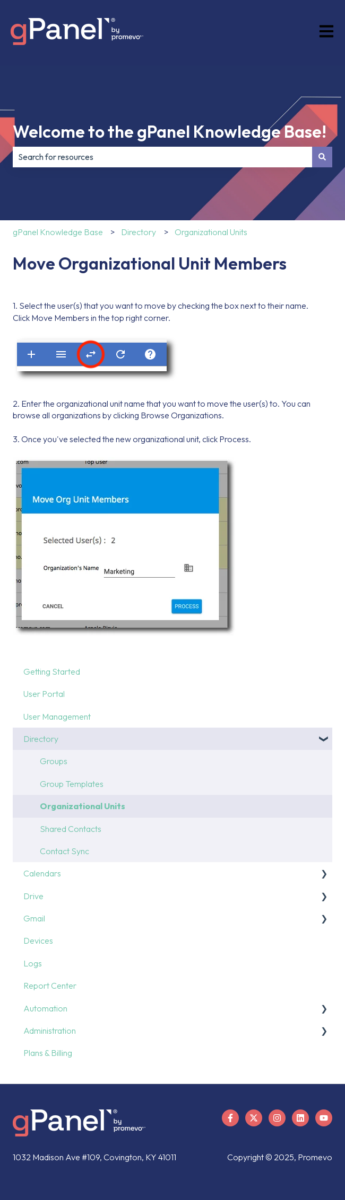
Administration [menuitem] (49, 1030)
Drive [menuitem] (33, 896)
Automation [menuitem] (45, 1008)
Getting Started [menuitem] (51, 671)
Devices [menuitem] (38, 940)
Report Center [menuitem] (49, 985)
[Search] (322, 157)
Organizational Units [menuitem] (82, 806)
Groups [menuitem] (53, 761)
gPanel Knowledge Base (58, 232)
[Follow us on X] (253, 1117)
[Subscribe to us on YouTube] (323, 1117)
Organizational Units (211, 232)
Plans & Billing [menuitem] (47, 1052)
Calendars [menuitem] (42, 873)
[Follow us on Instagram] (277, 1117)
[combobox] (162, 157)
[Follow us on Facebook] (230, 1117)
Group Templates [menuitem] (72, 783)
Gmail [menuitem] (34, 918)
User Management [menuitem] (57, 716)
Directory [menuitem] (40, 738)
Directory (138, 232)
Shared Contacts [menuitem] (70, 828)
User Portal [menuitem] (44, 693)
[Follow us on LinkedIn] (300, 1117)
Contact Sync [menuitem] (64, 851)
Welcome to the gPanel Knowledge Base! (169, 131)
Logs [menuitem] (32, 963)
